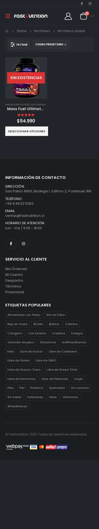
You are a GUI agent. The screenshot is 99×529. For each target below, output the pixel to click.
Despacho (14, 280)
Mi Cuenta (14, 274)
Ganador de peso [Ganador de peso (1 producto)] (20, 342)
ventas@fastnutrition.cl (25, 215)
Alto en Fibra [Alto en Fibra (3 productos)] (55, 315)
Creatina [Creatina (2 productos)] (58, 333)
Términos (13, 286)
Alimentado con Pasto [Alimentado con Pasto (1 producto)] (23, 315)
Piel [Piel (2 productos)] (21, 388)
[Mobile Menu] (9, 16)
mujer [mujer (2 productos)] (78, 379)
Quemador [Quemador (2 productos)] (57, 388)
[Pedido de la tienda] (51, 44)
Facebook (11, 243)
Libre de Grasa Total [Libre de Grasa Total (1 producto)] (61, 370)
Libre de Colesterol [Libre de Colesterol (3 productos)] (63, 351)
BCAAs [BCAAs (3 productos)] (38, 324)
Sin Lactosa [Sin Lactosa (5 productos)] (80, 388)
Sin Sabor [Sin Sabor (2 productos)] (14, 397)
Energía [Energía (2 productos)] (77, 333)
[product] (26, 78)
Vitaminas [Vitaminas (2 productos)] (70, 397)
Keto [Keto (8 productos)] (10, 351)
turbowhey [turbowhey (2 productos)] (35, 397)
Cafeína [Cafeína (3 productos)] (71, 324)
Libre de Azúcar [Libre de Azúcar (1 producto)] (31, 351)
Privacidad (14, 292)
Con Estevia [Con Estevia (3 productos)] (37, 333)
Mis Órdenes (16, 268)
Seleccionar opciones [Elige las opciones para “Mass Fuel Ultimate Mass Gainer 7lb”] (26, 131)
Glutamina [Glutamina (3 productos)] (48, 342)
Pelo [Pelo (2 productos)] (10, 388)
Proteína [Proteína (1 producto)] (36, 388)
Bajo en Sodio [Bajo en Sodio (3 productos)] (17, 324)
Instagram (23, 243)
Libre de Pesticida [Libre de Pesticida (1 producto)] (54, 379)
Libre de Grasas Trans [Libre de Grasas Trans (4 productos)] (24, 370)
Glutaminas (39, 104)
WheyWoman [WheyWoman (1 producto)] (17, 406)
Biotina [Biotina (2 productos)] (54, 324)
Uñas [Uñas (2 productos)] (53, 397)
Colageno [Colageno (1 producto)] (14, 333)
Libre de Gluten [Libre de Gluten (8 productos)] (18, 360)
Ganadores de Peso (17, 104)
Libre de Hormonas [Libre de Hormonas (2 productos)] (21, 379)
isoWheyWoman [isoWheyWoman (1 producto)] (74, 342)
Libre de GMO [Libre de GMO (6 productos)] (46, 360)
